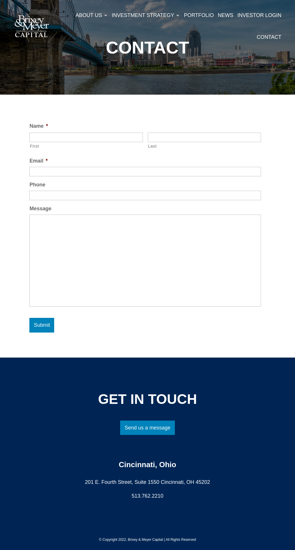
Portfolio (199, 15)
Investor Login (259, 15)
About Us (88, 15)
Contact (269, 37)
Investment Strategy (143, 15)
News (225, 15)
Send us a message (147, 428)
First (34, 146)
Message (40, 208)
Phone (37, 185)
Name (38, 126)
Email (38, 161)
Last (152, 146)
